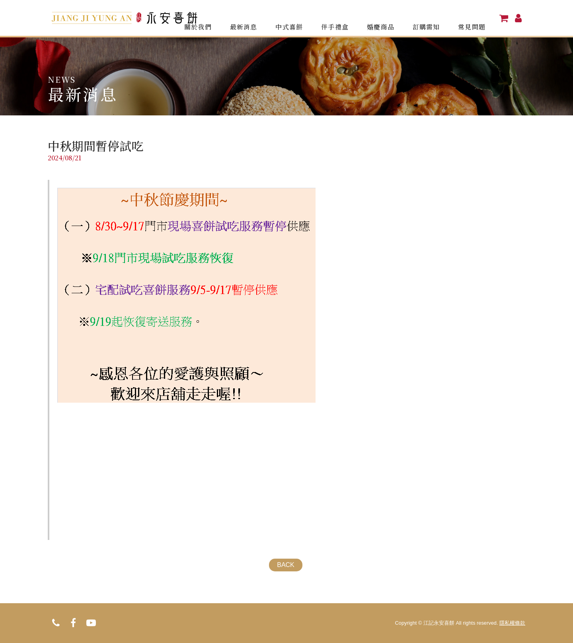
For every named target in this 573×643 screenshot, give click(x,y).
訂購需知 (433, 17)
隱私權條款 (512, 623)
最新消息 (260, 17)
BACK (285, 564)
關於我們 (217, 17)
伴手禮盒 (346, 17)
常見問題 (476, 17)
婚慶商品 (389, 17)
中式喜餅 (303, 17)
